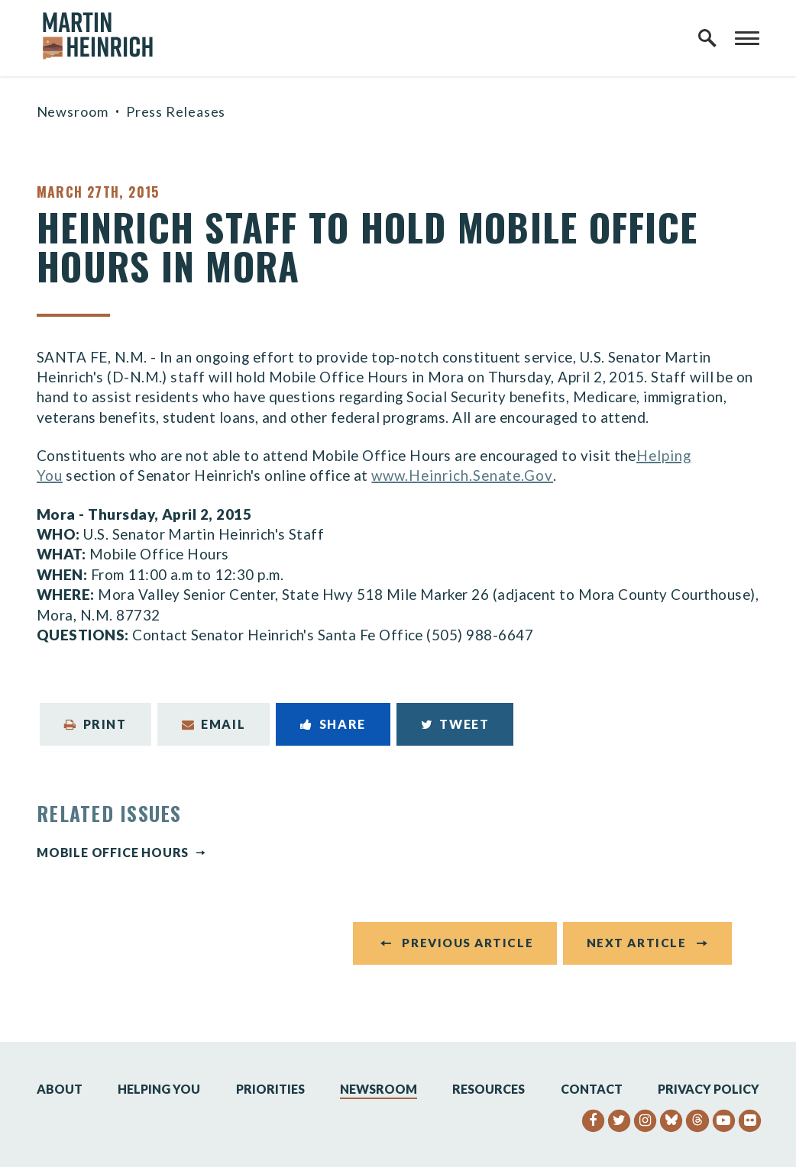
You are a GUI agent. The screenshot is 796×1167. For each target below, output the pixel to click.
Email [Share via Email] (214, 724)
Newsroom (72, 111)
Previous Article (467, 944)
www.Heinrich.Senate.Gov (462, 475)
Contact (592, 1089)
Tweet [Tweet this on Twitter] (455, 724)
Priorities (270, 1089)
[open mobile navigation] (747, 38)
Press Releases (176, 111)
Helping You (159, 1089)
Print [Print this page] (95, 724)
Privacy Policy (708, 1089)
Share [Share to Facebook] (333, 724)
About (60, 1089)
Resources (488, 1089)
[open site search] (707, 38)
